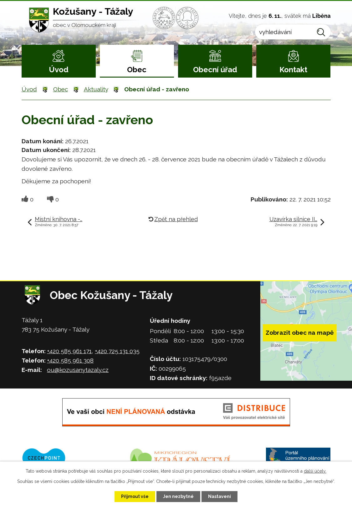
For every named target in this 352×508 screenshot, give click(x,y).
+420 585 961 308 (70, 360)
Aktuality (96, 89)
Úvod (59, 69)
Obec (136, 69)
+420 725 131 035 (117, 351)
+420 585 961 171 (69, 351)
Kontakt (293, 69)
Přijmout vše (135, 496)
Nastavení (219, 496)
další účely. (315, 471)
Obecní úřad (215, 69)
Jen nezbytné (178, 496)
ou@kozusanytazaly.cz (78, 369)
